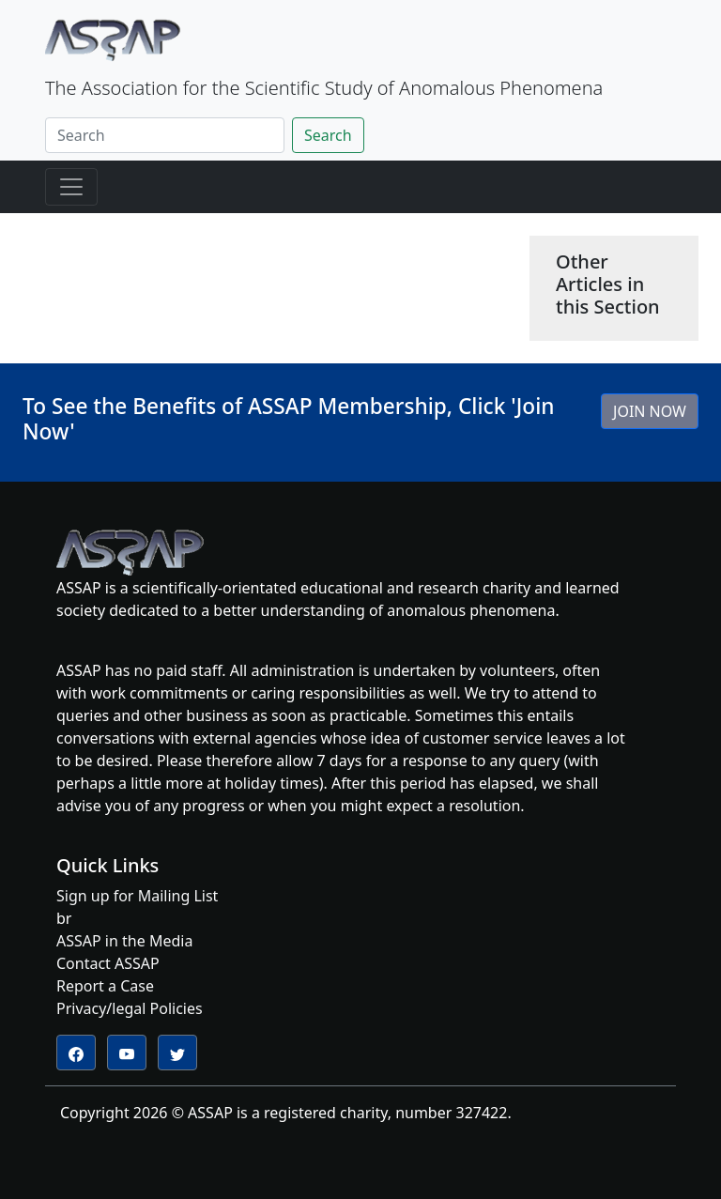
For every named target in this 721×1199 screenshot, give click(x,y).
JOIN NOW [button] (649, 411)
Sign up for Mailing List (137, 895)
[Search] (164, 135)
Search (328, 135)
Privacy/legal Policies (129, 1008)
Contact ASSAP (108, 963)
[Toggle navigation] (71, 187)
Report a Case (105, 986)
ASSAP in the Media (124, 940)
